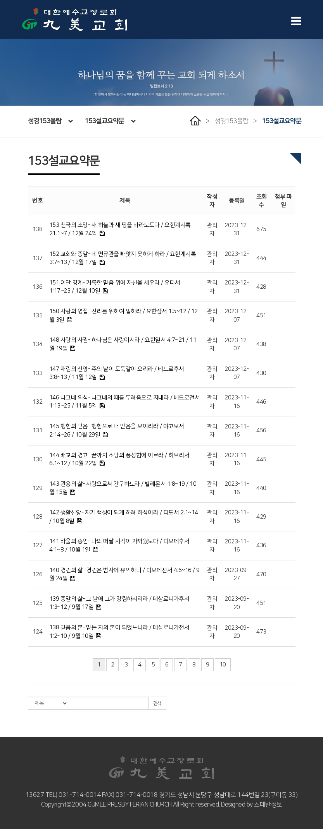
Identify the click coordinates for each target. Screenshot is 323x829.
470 (261, 574)
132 (38, 402)
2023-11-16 (237, 401)
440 (261, 488)
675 (261, 229)
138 (38, 229)
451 (261, 315)
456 (261, 430)
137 (38, 258)
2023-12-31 (237, 229)
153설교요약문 (110, 121)
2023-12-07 (237, 315)
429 (261, 517)
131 (38, 430)
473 (261, 632)
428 (261, 287)
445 (261, 459)
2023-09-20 (237, 603)
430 (261, 373)
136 (38, 287)
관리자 (212, 229)
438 (261, 344)
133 (38, 373)
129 (38, 488)
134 (38, 344)
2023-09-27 (237, 574)
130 (38, 459)
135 (38, 315)
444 (261, 258)
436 (261, 545)
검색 (157, 703)
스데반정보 (268, 804)
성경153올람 (50, 121)
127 (38, 545)
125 (38, 603)
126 (38, 574)
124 (38, 632)
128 (38, 517)
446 (261, 402)
